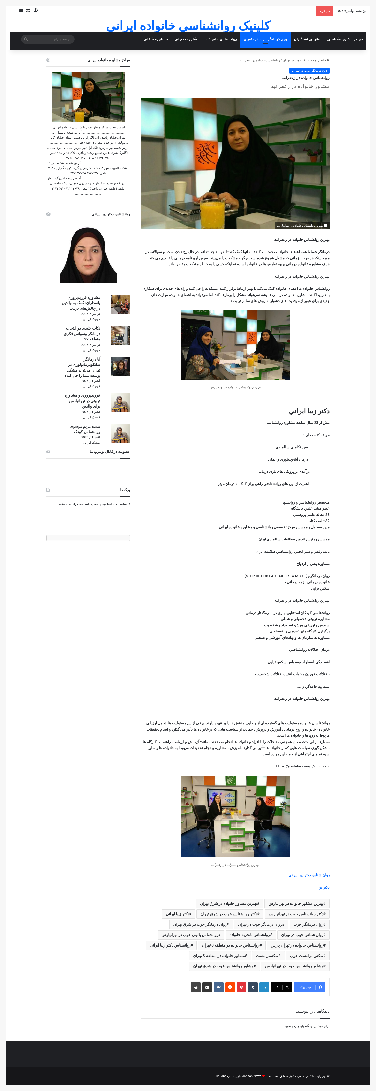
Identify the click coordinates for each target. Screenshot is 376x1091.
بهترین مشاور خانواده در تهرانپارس (295, 903)
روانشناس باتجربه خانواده (249, 935)
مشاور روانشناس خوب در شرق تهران (223, 966)
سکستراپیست (267, 955)
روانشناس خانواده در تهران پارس (297, 945)
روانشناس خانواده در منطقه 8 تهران (230, 945)
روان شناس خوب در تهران (302, 935)
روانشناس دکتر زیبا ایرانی (170, 945)
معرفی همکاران (307, 39)
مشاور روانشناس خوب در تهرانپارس (294, 966)
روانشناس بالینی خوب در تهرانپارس (189, 935)
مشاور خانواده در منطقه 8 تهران (219, 955)
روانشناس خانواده (221, 39)
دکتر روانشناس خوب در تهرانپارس (296, 914)
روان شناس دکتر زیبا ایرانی (309, 875)
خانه (325, 60)
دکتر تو (324, 887)
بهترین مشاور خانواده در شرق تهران (228, 903)
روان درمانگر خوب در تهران (260, 924)
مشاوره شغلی (156, 39)
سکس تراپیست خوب (306, 955)
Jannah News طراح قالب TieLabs (238, 1076)
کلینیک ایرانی (91, 319)
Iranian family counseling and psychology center (92, 504)
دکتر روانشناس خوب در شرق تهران (228, 914)
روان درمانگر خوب (308, 924)
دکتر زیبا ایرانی (177, 914)
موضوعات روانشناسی (345, 39)
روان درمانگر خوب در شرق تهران (200, 924)
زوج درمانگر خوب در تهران (265, 39)
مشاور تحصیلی (187, 39)
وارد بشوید (292, 1026)
